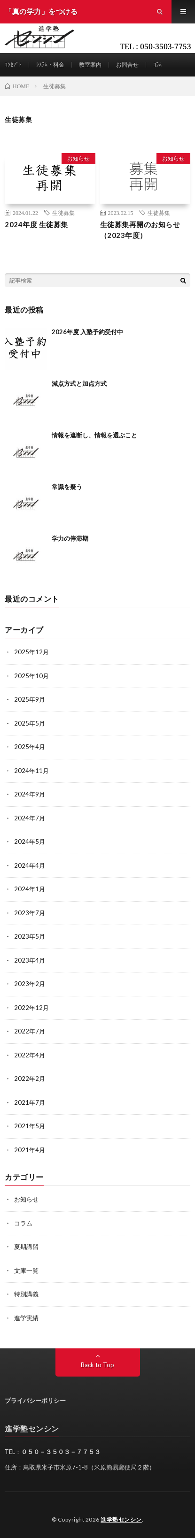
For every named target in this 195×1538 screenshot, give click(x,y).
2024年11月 (31, 770)
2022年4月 (29, 1055)
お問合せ (127, 64)
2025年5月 (29, 723)
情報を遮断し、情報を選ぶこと (94, 435)
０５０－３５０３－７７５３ (61, 1451)
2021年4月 (29, 1150)
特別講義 (26, 1294)
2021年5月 (29, 1126)
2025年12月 (31, 652)
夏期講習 (26, 1246)
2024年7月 (29, 818)
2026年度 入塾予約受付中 (87, 332)
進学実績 (26, 1318)
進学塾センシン (121, 1519)
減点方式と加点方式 (79, 383)
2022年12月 (31, 1007)
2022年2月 (29, 1078)
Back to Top (97, 1365)
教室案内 (90, 64)
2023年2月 (29, 983)
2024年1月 (29, 889)
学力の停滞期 (70, 538)
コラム (23, 1223)
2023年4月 (29, 960)
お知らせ (78, 158)
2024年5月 (29, 841)
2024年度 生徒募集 (36, 224)
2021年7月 (29, 1102)
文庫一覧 (26, 1270)
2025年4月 (29, 746)
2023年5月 (29, 936)
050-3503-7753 (165, 46)
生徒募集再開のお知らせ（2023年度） (140, 229)
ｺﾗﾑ (157, 64)
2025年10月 (31, 676)
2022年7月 (29, 1031)
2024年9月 (29, 794)
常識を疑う (67, 486)
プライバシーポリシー (35, 1400)
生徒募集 (63, 212)
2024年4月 (29, 865)
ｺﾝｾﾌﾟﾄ (13, 64)
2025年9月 (29, 699)
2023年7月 (29, 913)
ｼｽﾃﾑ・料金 (50, 64)
